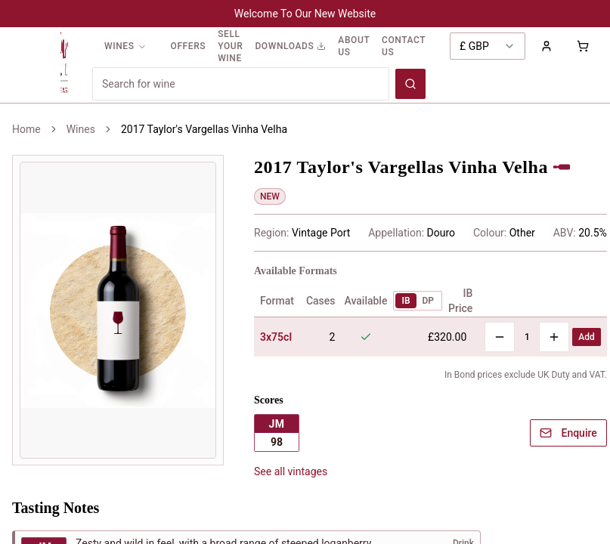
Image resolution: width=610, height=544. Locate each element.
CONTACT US (404, 46)
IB (405, 300)
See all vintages (290, 471)
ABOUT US (354, 46)
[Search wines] (410, 84)
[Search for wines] (240, 83)
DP (429, 300)
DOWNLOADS (290, 46)
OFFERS (188, 46)
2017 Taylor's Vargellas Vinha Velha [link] (204, 129)
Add (586, 337)
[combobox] (487, 46)
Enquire (568, 433)
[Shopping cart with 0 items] (583, 46)
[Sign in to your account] (546, 46)
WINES (125, 46)
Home (26, 129)
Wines (81, 129)
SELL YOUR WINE (230, 46)
